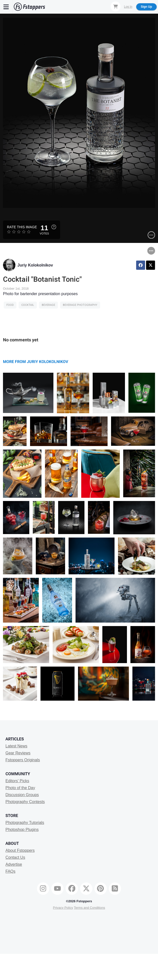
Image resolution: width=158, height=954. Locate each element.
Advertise (13, 864)
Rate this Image (22, 227)
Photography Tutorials (24, 822)
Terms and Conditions (89, 907)
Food (10, 305)
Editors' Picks (17, 781)
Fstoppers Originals (22, 760)
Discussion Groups (22, 795)
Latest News (16, 746)
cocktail (27, 305)
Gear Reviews (17, 753)
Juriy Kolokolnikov (35, 265)
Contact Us (15, 857)
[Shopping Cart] (115, 6)
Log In (128, 6)
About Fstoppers (20, 850)
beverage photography (80, 305)
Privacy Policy (63, 907)
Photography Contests (25, 802)
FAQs (10, 871)
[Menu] (6, 6)
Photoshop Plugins (22, 829)
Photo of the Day (20, 788)
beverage (48, 305)
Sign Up (146, 6)
